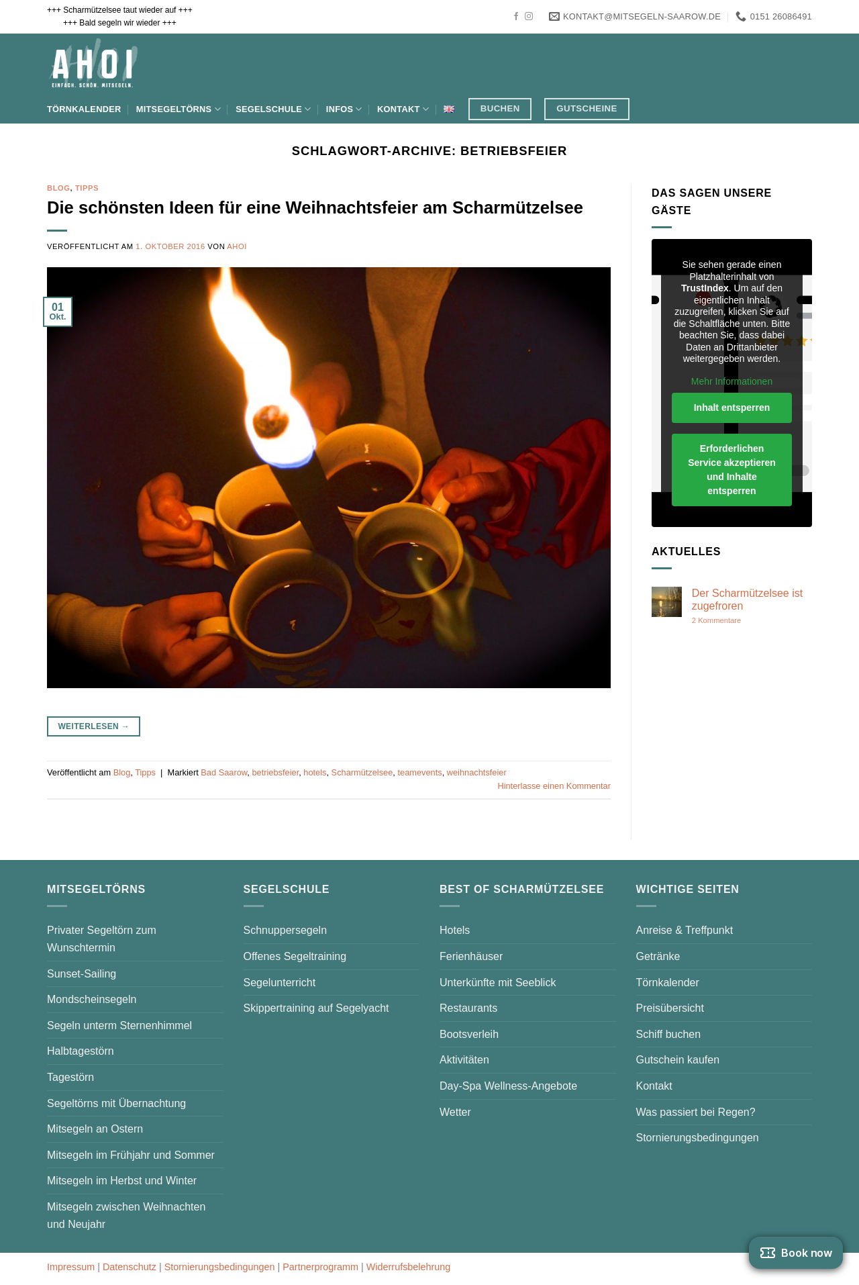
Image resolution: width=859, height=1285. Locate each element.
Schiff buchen (668, 1034)
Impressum (71, 1267)
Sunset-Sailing (81, 974)
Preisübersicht (670, 1008)
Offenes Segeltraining (295, 956)
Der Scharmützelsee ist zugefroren (747, 599)
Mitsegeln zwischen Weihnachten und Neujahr (126, 1215)
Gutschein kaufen (678, 1059)
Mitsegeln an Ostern (95, 1129)
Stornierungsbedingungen (697, 1137)
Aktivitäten (464, 1059)
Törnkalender (84, 109)
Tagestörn (70, 1077)
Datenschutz (129, 1267)
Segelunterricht (280, 982)
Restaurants (468, 1008)
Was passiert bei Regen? (696, 1112)
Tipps (87, 188)
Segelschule (273, 109)
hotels (314, 772)
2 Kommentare (743, 620)
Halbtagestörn (80, 1051)
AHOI (237, 246)
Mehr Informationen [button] (731, 381)
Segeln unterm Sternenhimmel (119, 1025)
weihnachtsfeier (477, 772)
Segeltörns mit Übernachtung (116, 1103)
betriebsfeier (275, 772)
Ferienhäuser (471, 956)
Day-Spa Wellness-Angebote (508, 1086)
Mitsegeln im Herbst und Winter (122, 1180)
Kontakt (403, 109)
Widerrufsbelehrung (408, 1267)
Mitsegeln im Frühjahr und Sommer (131, 1155)
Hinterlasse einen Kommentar (554, 786)
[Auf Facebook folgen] (516, 16)
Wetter (455, 1112)
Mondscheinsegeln (91, 999)
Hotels (455, 930)
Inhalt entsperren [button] (732, 407)
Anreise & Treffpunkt (685, 930)
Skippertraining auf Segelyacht (316, 1008)
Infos (344, 109)
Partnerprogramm (320, 1267)
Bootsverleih (469, 1034)
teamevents (419, 772)
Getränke (658, 956)
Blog (58, 188)
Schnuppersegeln (285, 930)
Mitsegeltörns (178, 109)
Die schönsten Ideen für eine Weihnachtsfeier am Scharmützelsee (315, 207)
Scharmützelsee (362, 772)
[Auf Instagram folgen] (529, 16)
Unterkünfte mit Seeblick (498, 982)
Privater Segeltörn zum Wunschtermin (101, 938)
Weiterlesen (94, 726)
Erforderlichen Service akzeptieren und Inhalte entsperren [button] (732, 469)
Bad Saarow (224, 772)
